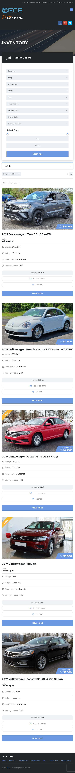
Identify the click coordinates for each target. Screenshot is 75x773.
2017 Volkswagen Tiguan (19, 563)
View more (37, 293)
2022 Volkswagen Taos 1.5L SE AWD (26, 234)
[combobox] (37, 71)
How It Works (35, 760)
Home (4, 760)
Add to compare (38, 279)
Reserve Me (37, 285)
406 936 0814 (15, 18)
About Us (12, 760)
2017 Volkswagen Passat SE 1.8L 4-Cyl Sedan (32, 679)
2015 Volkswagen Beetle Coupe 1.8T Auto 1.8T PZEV (37, 349)
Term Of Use (53, 760)
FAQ (44, 760)
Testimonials (23, 760)
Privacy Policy (66, 760)
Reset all (37, 154)
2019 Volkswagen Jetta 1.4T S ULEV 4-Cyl (30, 456)
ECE (8, 768)
